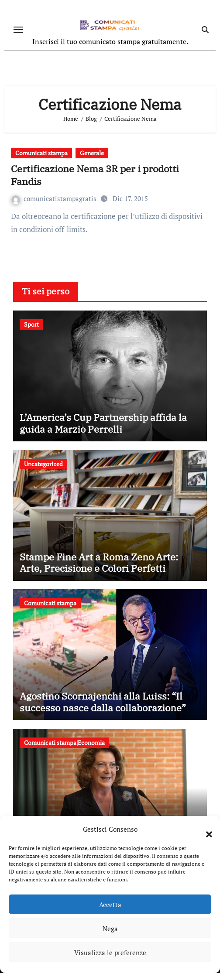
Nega (110, 928)
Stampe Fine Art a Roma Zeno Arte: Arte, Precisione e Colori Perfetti (99, 562)
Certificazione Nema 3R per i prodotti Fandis (95, 175)
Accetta (110, 904)
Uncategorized (43, 464)
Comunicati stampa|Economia (64, 742)
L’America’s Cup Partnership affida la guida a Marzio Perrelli (103, 423)
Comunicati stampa (41, 153)
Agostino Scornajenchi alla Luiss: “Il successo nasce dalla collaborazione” (103, 702)
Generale (92, 153)
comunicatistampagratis (54, 198)
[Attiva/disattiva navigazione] (18, 29)
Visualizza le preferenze (110, 952)
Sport (31, 324)
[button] (204, 829)
